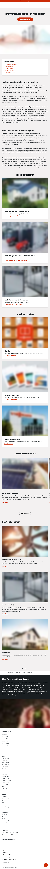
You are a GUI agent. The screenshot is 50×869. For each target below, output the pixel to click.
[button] (46, 865)
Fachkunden (10, 672)
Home (3, 672)
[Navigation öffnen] (47, 5)
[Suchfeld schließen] (44, 4)
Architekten (29, 672)
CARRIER (15, 867)
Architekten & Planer (20, 672)
